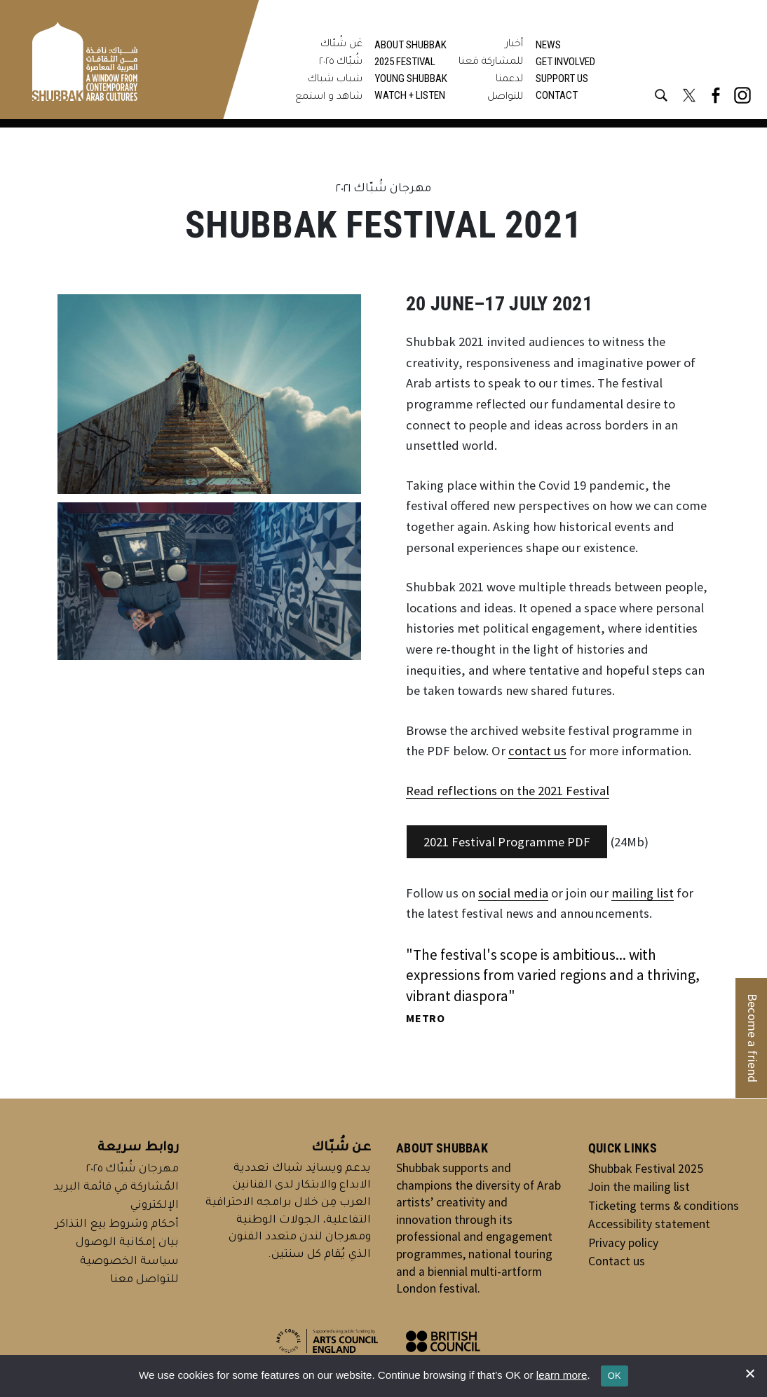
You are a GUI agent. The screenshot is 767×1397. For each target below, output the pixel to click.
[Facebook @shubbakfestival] (716, 95)
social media (513, 893)
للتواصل (505, 97)
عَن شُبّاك (341, 44)
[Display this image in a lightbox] (209, 394)
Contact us (616, 1261)
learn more (562, 1375)
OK (614, 1375)
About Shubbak (410, 45)
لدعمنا (509, 79)
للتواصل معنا (144, 1280)
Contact (557, 95)
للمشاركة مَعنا (491, 62)
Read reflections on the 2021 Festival (507, 791)
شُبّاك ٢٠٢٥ (340, 62)
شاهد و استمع (328, 97)
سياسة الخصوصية (129, 1262)
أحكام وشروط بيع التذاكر (117, 1225)
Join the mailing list (639, 1187)
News (548, 45)
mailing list (642, 893)
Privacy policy (623, 1243)
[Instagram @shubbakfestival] (742, 95)
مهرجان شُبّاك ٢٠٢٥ (132, 1170)
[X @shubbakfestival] (689, 95)
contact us (537, 751)
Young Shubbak (410, 78)
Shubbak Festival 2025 (645, 1168)
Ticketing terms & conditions (663, 1205)
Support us (562, 78)
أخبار (514, 44)
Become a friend (753, 1037)
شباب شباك (335, 79)
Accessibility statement (649, 1224)
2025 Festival (404, 61)
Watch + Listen (409, 95)
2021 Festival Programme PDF (506, 842)
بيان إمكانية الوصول (127, 1243)
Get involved (565, 61)
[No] (749, 1373)
